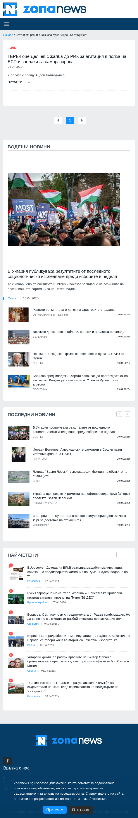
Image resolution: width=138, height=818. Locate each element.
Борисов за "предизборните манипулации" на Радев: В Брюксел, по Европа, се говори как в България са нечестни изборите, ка (78, 638)
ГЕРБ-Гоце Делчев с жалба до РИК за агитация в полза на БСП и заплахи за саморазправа (67, 59)
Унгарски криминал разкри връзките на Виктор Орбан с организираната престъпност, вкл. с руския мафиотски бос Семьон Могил (78, 661)
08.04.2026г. (47, 645)
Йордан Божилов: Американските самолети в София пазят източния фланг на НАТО (77, 452)
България (40, 336)
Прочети (19, 82)
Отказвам (81, 810)
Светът (13, 298)
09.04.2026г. (52, 696)
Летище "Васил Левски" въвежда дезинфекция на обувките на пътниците (80, 474)
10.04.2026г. (31, 298)
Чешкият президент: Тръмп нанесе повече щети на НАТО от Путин (78, 356)
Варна (31, 645)
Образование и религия (50, 314)
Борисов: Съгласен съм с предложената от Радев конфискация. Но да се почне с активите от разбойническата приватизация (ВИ (78, 617)
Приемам (54, 810)
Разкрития (33, 581)
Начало (8, 34)
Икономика (41, 525)
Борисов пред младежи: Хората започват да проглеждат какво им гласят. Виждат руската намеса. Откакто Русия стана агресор (80, 380)
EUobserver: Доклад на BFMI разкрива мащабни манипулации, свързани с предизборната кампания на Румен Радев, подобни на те (77, 572)
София (37, 481)
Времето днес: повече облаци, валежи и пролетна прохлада (78, 331)
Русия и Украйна (45, 503)
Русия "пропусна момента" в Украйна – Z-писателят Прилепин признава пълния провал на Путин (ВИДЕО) (74, 595)
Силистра (33, 623)
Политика (40, 389)
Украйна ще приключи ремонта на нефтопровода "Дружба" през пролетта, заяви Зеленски (81, 496)
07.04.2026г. (52, 581)
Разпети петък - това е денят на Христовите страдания (74, 309)
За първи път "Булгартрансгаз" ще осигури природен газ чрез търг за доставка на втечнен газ (79, 518)
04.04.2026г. (51, 623)
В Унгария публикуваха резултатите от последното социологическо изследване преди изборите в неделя (62, 274)
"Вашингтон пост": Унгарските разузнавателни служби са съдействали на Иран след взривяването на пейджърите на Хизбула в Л (73, 687)
